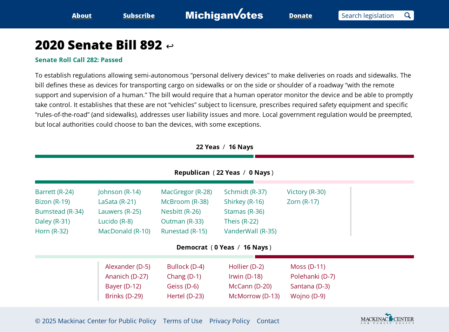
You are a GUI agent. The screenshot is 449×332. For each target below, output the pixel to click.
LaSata (117, 201)
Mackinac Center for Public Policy (107, 321)
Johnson (119, 191)
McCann (250, 286)
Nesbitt (181, 211)
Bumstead (59, 211)
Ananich (126, 276)
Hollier (246, 266)
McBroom (184, 201)
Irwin (245, 276)
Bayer (123, 286)
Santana (310, 286)
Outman (182, 221)
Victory (306, 191)
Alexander (127, 266)
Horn (51, 231)
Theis (241, 221)
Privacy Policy (229, 321)
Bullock (185, 266)
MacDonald (124, 231)
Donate (300, 15)
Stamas (244, 211)
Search (407, 15)
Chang (184, 276)
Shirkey (244, 201)
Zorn (303, 201)
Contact (268, 321)
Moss (307, 266)
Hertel (185, 296)
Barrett (54, 191)
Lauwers (119, 211)
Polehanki (312, 276)
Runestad (184, 231)
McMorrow (254, 296)
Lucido (115, 221)
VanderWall (250, 231)
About (82, 15)
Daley (52, 221)
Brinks (124, 296)
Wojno (307, 296)
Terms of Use (182, 321)
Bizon (52, 201)
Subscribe (139, 15)
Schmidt (245, 191)
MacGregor (186, 191)
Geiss (183, 286)
